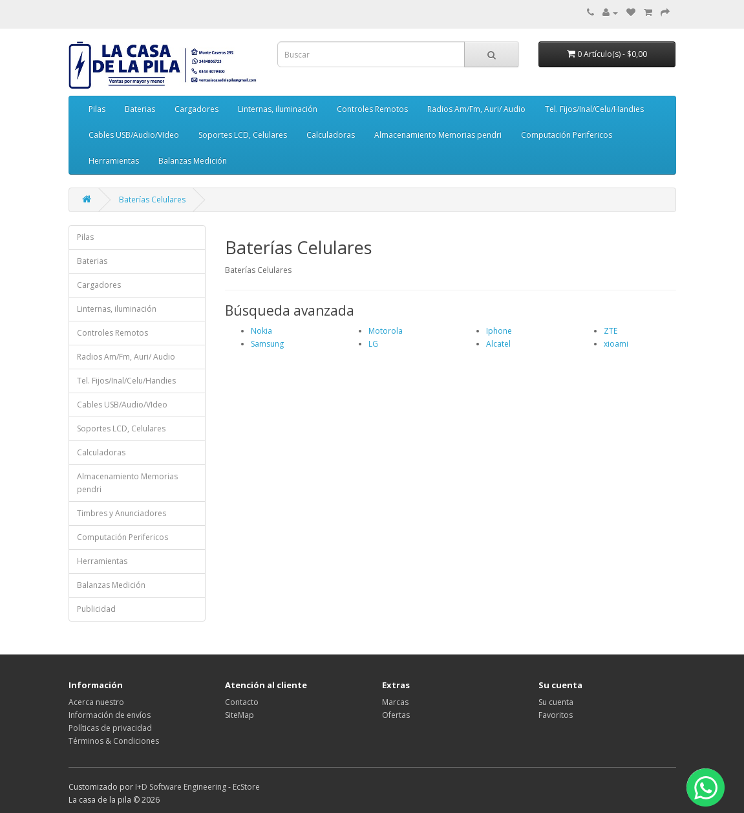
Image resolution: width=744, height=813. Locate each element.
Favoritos (555, 715)
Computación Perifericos (566, 134)
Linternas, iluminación (277, 108)
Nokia (261, 330)
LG (373, 343)
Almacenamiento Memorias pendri (438, 134)
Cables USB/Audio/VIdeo (134, 134)
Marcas (395, 702)
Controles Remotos (372, 108)
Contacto (242, 702)
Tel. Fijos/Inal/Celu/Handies (594, 108)
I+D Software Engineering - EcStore (197, 786)
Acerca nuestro (96, 702)
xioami (616, 343)
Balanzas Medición (192, 160)
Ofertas (396, 715)
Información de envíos (110, 715)
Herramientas (114, 160)
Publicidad (96, 608)
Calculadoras (330, 134)
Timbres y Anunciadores (121, 513)
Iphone (499, 330)
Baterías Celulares (152, 199)
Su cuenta (555, 702)
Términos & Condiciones (114, 740)
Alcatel (498, 343)
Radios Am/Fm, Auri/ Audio (476, 108)
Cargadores (196, 108)
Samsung (267, 343)
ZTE (610, 330)
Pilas (97, 108)
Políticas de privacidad (110, 727)
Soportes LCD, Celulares (242, 134)
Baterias (140, 108)
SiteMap (239, 715)
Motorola (385, 330)
